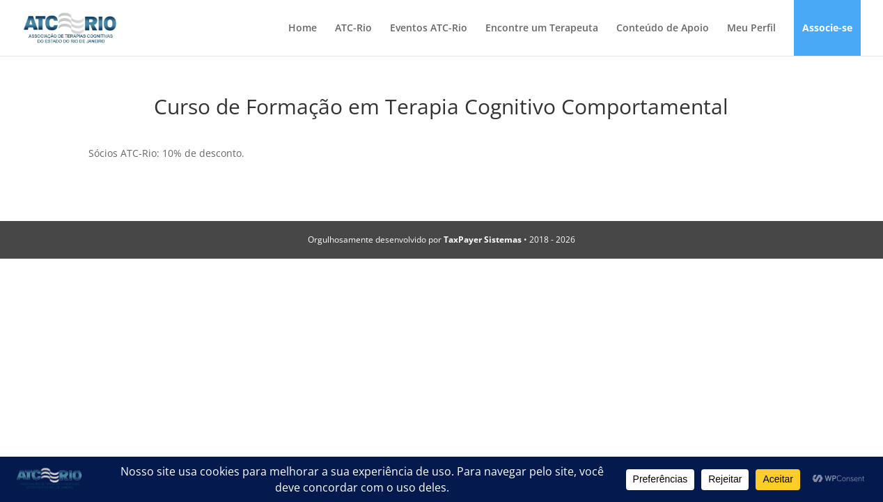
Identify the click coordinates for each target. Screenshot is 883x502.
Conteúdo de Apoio (662, 28)
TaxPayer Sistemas (483, 239)
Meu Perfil (751, 28)
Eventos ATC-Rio (428, 28)
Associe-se (827, 28)
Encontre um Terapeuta (541, 28)
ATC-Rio (353, 28)
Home (302, 28)
